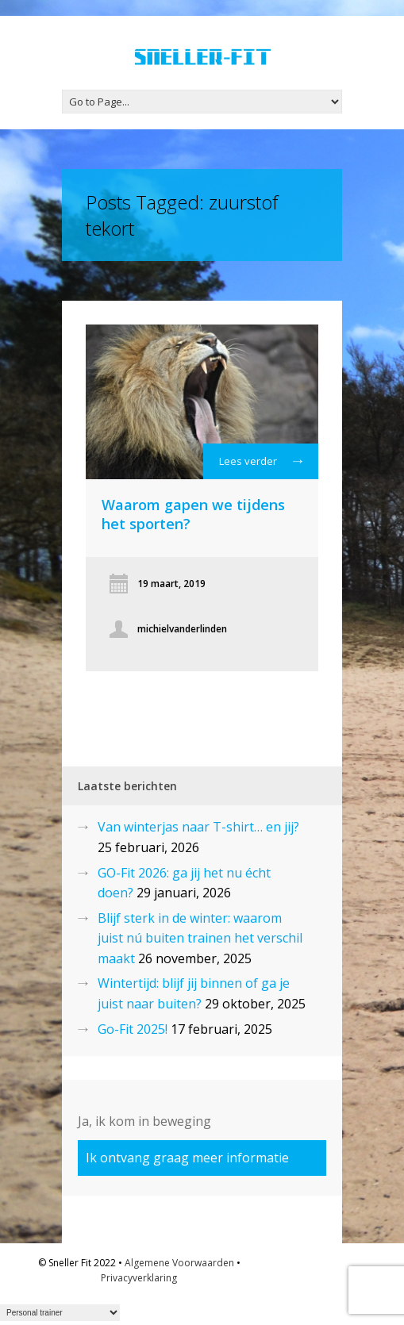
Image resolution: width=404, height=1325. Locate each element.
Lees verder (260, 465)
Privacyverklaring (139, 1278)
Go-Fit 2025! (132, 1029)
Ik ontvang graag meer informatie (187, 1157)
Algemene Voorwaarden (179, 1262)
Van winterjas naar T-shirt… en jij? (198, 826)
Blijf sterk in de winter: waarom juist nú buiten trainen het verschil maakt (200, 938)
